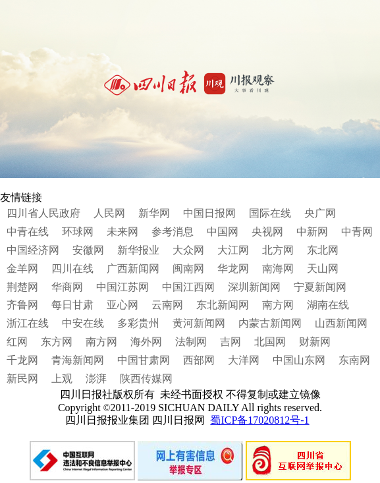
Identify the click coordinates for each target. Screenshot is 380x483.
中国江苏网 (122, 287)
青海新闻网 (77, 360)
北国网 (270, 341)
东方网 (56, 341)
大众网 (188, 250)
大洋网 (243, 360)
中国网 (222, 231)
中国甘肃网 (143, 360)
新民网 (22, 378)
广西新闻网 (133, 268)
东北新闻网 (222, 304)
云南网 (167, 304)
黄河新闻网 (199, 323)
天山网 (323, 268)
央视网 (267, 231)
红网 (17, 341)
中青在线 (28, 231)
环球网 (78, 231)
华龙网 (233, 268)
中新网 (312, 231)
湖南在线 (328, 304)
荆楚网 (22, 287)
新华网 (154, 213)
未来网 (122, 231)
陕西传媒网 (146, 378)
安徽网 (88, 250)
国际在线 (270, 213)
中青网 (357, 231)
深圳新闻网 (254, 287)
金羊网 (22, 268)
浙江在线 (28, 323)
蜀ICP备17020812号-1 (259, 420)
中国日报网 (209, 213)
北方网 (278, 250)
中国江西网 (188, 287)
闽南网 (188, 268)
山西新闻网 (341, 323)
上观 (61, 378)
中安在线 (83, 323)
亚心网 (122, 304)
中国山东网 (299, 360)
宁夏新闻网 (320, 287)
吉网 (230, 341)
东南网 (354, 360)
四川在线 (72, 268)
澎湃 (96, 378)
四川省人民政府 (43, 213)
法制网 (191, 341)
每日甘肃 (72, 304)
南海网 (278, 268)
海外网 (146, 341)
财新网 (315, 341)
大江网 (233, 250)
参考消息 (172, 231)
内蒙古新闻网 (270, 323)
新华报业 (138, 250)
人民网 (109, 213)
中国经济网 (33, 250)
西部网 (199, 360)
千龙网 (22, 360)
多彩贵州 (138, 323)
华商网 (67, 287)
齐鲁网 (22, 304)
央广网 (320, 213)
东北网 (323, 250)
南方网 (278, 304)
